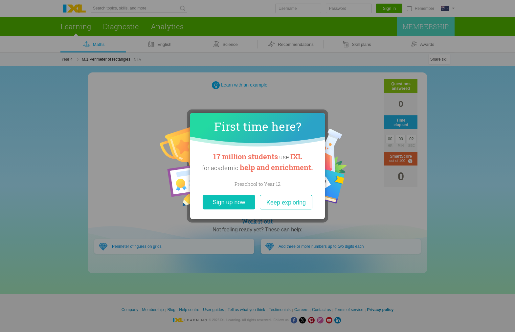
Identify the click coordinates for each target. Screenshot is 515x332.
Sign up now (229, 202)
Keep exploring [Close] (286, 202)
